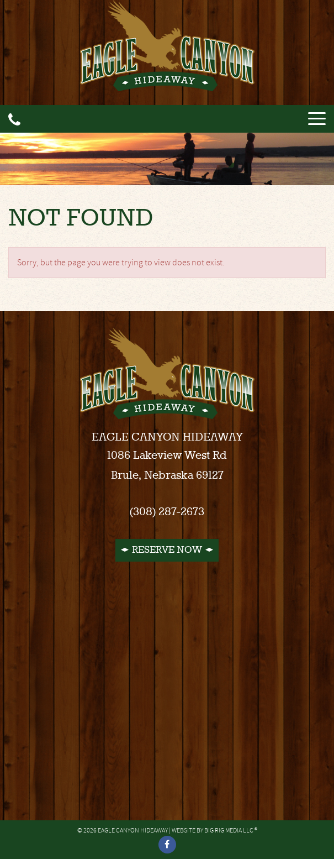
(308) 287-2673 (167, 512)
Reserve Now (167, 550)
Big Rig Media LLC (228, 830)
